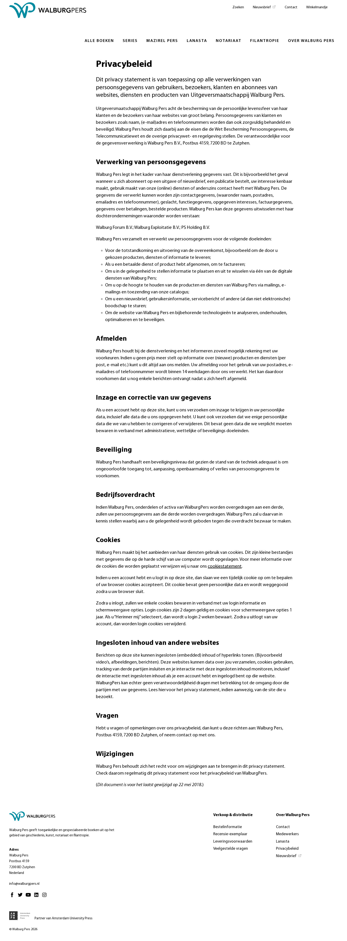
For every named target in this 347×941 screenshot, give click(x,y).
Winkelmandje (317, 7)
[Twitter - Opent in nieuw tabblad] (21, 897)
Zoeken (238, 7)
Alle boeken (99, 41)
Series (130, 41)
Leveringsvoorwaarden (232, 842)
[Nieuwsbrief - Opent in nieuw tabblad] (264, 7)
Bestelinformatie (227, 827)
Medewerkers (287, 834)
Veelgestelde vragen (230, 849)
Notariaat (228, 41)
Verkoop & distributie (233, 815)
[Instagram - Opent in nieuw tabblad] (46, 897)
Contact (291, 7)
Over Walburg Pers (311, 41)
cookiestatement (225, 566)
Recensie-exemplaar (230, 834)
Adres (14, 850)
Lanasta (197, 41)
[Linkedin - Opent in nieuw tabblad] (37, 897)
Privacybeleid (287, 849)
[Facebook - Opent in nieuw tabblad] (13, 897)
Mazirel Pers (162, 41)
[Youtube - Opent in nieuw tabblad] (29, 897)
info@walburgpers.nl (24, 884)
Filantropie (264, 41)
